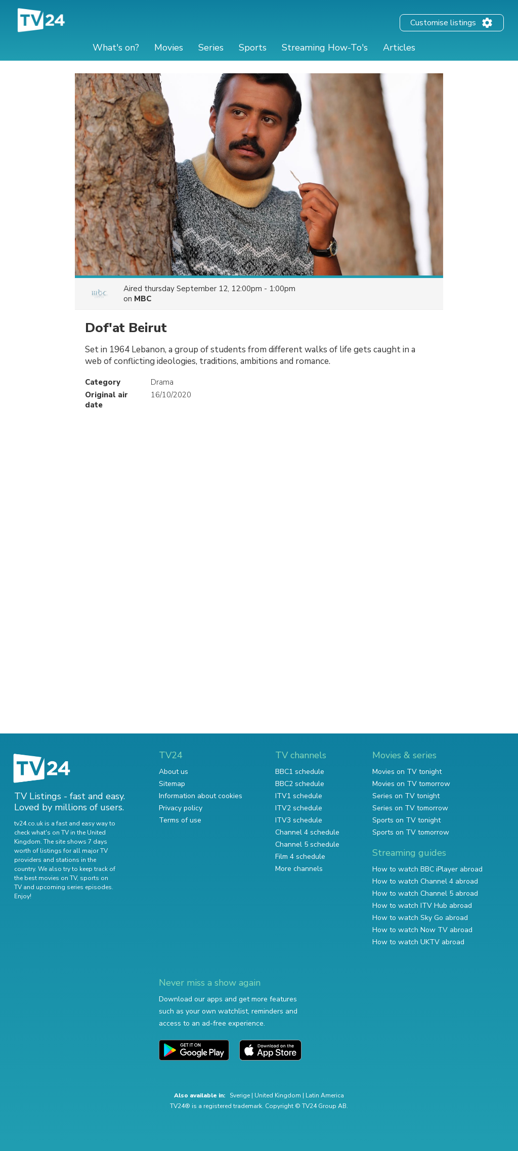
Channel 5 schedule (307, 844)
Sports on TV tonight (406, 820)
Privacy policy (180, 808)
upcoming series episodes (74, 887)
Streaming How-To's (325, 47)
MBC (142, 299)
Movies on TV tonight (407, 771)
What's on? (116, 47)
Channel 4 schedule (307, 832)
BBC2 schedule (299, 784)
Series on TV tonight (406, 796)
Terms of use (180, 820)
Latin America (325, 1095)
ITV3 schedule (298, 820)
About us (173, 771)
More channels (299, 868)
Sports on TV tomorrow (410, 832)
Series (211, 47)
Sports (253, 47)
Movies (168, 47)
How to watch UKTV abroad (418, 942)
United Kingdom (277, 1095)
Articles (399, 47)
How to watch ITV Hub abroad (422, 905)
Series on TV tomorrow (410, 808)
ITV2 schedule (298, 808)
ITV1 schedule (298, 796)
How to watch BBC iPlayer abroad (427, 869)
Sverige (240, 1095)
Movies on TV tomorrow (411, 784)
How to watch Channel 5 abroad (425, 893)
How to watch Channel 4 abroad (425, 881)
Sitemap (172, 784)
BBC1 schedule (299, 771)
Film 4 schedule (300, 856)
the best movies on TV (45, 878)
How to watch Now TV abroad (422, 930)
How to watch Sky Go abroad (420, 918)
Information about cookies (200, 796)
